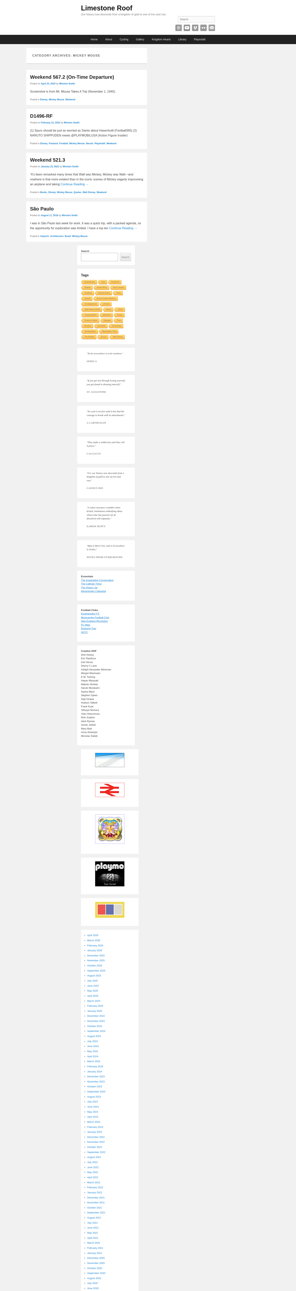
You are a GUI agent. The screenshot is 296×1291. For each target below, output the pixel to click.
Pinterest (178, 28)
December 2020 (96, 1258)
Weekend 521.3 (47, 160)
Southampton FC (90, 613)
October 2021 (94, 1207)
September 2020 (96, 1273)
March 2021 (93, 1242)
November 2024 (96, 1021)
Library (182, 39)
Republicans (90, 282)
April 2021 (92, 1237)
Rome (108, 309)
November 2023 (96, 1081)
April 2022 (92, 1177)
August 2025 (94, 975)
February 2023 (95, 1127)
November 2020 (96, 1263)
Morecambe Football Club (95, 617)
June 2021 (93, 1227)
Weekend (70, 99)
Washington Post (109, 331)
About (108, 39)
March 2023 (93, 1121)
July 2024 (92, 1041)
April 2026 (92, 935)
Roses (119, 315)
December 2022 (96, 1137)
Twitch (120, 309)
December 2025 (96, 955)
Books (43, 192)
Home (94, 39)
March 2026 (93, 940)
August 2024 (94, 1036)
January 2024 (94, 1071)
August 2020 (94, 1278)
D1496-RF (41, 116)
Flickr (203, 28)
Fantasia (53, 143)
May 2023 (92, 1111)
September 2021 (96, 1212)
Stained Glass (104, 293)
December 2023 (96, 1076)
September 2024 (96, 1031)
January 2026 (94, 950)
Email (212, 28)
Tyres (118, 293)
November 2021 (96, 1202)
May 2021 (92, 1232)
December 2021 (96, 1197)
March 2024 (93, 1061)
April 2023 (92, 1116)
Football (63, 143)
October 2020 (94, 1268)
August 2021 (94, 1217)
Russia (87, 298)
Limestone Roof (106, 8)
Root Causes (118, 287)
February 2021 (95, 1248)
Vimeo (195, 28)
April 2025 (92, 995)
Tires (119, 320)
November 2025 (96, 960)
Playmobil (199, 39)
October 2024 (94, 1026)
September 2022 (96, 1152)
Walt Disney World (92, 309)
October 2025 (94, 965)
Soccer (103, 337)
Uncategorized (91, 304)
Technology (116, 326)
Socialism (101, 326)
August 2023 (94, 1096)
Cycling (124, 39)
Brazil (68, 236)
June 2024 (93, 1046)
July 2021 (92, 1222)
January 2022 (94, 1192)
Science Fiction (91, 320)
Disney (43, 99)
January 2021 (94, 1253)
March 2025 (93, 1001)
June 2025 (93, 985)
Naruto (89, 143)
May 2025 (92, 990)
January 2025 (94, 1011)
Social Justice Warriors (106, 298)
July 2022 (92, 1162)
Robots (88, 287)
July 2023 (92, 1101)
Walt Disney (89, 192)
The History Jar (89, 587)
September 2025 (96, 970)
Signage (107, 320)
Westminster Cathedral (93, 591)
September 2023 (96, 1091)
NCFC (84, 632)
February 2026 (95, 945)
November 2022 (96, 1142)
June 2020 (93, 1288)
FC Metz (85, 624)
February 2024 (95, 1066)
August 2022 (94, 1157)
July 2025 (92, 980)
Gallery (140, 39)
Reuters (88, 326)
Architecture (57, 236)
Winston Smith (67, 83)
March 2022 (93, 1182)
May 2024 (92, 1051)
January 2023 (94, 1132)
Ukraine (106, 304)
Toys (103, 282)
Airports (44, 236)
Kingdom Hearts (161, 39)
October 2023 (94, 1086)
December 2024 (96, 1015)
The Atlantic (89, 337)
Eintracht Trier (88, 628)
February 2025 (95, 1005)
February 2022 (95, 1187)
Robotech (115, 282)
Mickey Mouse (56, 99)
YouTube (187, 28)
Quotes (77, 192)
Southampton (90, 331)
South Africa (102, 287)
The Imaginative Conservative (97, 580)
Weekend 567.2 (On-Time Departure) (72, 77)
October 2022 (94, 1147)
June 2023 (93, 1106)
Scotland (88, 293)
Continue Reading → (75, 184)
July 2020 (92, 1283)
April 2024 (92, 1056)
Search (85, 251)
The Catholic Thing (91, 583)
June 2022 (93, 1167)
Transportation (91, 315)
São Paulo (42, 209)
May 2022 (92, 1172)
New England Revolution (94, 621)
